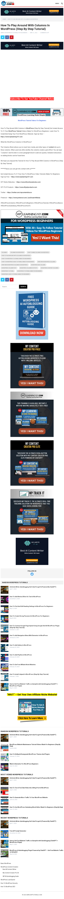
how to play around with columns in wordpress (16, 255)
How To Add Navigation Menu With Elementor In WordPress (29, 635)
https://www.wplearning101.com (12, 137)
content (51, 147)
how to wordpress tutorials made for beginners (16, 258)
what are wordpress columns (46, 261)
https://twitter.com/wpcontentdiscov (19, 192)
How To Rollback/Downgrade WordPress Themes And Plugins (30, 754)
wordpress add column (38, 264)
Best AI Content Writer (9, 869)
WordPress (30, 128)
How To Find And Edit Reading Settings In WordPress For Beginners (31, 606)
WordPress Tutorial (14, 131)
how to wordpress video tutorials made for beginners (18, 261)
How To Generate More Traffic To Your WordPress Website (29, 797)
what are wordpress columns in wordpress (15, 264)
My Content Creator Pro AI (11, 873)
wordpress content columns (49, 268)
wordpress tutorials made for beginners (29, 271)
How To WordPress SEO (8, 886)
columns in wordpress (17, 252)
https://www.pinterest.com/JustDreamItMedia (24, 198)
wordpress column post (9, 268)
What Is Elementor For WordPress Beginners (24, 764)
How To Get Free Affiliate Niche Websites (23, 664)
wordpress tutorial (8, 271)
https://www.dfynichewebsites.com (29, 182)
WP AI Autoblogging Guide (11, 876)
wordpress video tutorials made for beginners (16, 274)
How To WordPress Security (9, 883)
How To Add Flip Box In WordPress (21, 655)
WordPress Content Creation (9, 867)
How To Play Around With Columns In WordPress (23, 19)
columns (4, 252)
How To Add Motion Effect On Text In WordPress (25, 596)
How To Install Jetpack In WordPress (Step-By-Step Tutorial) (29, 674)
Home (4, 19)
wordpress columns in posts (28, 268)
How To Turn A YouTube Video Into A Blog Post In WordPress (29, 788)
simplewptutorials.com (34, 895)
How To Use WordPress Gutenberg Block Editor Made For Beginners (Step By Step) (36, 807)
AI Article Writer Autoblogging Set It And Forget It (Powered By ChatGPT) (33, 587)
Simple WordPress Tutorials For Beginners (14, 32)
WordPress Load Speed (8, 879)
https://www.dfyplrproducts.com (26, 187)
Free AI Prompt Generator (18, 831)
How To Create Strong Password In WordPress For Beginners (29, 616)
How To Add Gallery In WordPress (20, 645)
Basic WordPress (6, 863)
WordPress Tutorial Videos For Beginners (32, 120)
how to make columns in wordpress (38, 252)
